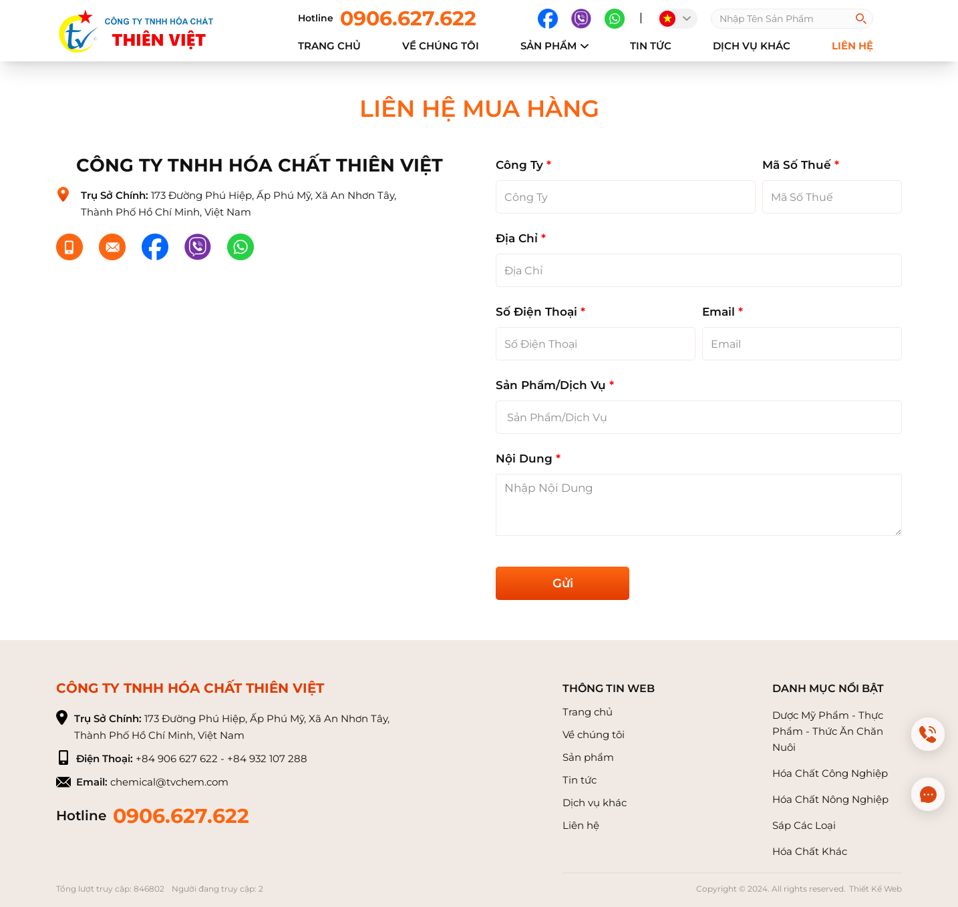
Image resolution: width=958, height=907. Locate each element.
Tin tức (650, 45)
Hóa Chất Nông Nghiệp (830, 799)
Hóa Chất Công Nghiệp (830, 773)
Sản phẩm (554, 45)
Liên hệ (852, 45)
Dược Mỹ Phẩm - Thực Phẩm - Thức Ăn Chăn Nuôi (827, 731)
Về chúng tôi (594, 734)
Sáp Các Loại (804, 825)
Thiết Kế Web (875, 889)
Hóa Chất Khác (809, 851)
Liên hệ (581, 825)
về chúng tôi (440, 45)
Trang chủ (329, 45)
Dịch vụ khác (751, 45)
